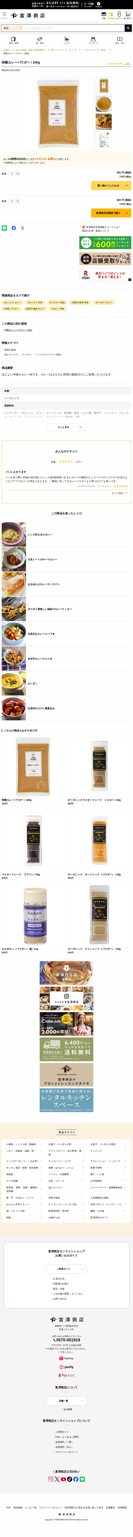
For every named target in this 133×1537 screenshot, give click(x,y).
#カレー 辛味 (58, 309)
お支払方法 (57, 1278)
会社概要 (67, 1409)
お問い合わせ (58, 1298)
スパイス (73, 50)
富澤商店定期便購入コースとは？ (99, 227)
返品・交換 (57, 1288)
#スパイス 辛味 (35, 302)
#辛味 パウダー (11, 309)
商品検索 (18, 1507)
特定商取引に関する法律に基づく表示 (84, 1507)
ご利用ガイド (61, 1432)
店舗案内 (110, 1507)
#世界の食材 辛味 (80, 302)
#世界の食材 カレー (35, 309)
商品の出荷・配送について (94, 230)
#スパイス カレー (12, 302)
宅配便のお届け (59, 1283)
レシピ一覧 (31, 1507)
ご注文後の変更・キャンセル (66, 1293)
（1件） (127, 63)
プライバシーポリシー (65, 1452)
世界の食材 (9, 350)
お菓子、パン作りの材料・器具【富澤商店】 (24, 50)
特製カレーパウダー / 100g (17, 330)
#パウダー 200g (57, 302)
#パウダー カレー (104, 302)
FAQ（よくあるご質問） (67, 1437)
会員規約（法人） (63, 1447)
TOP (8, 1507)
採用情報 (122, 1507)
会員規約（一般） (63, 1442)
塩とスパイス (57, 50)
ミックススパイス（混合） (95, 50)
